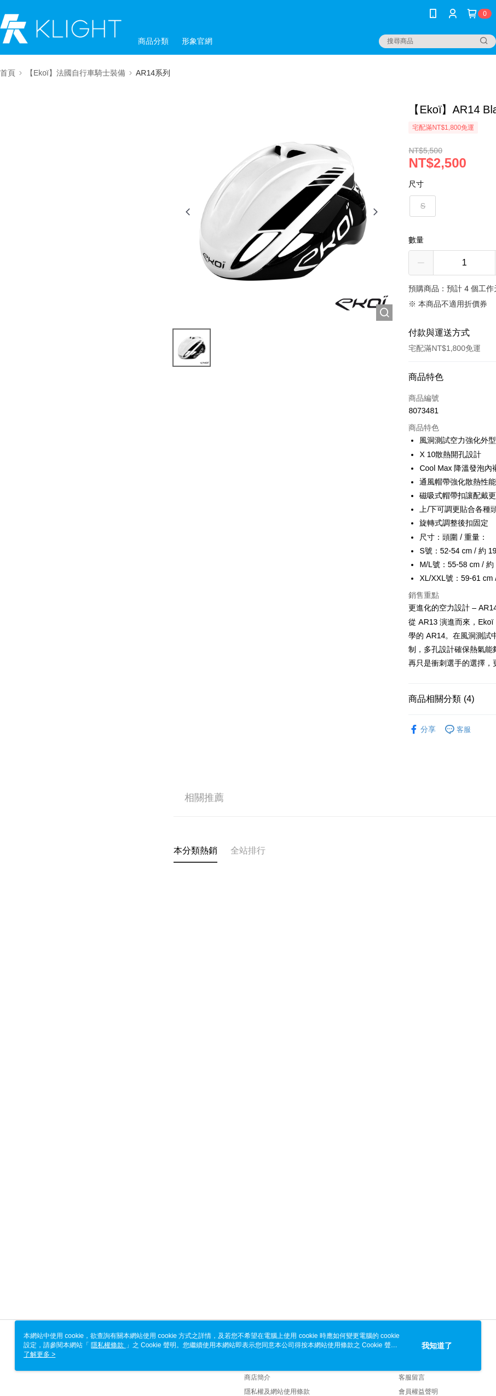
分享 (422, 729)
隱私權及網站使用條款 (277, 1391)
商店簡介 (257, 1377)
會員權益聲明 (418, 1391)
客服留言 (412, 1377)
